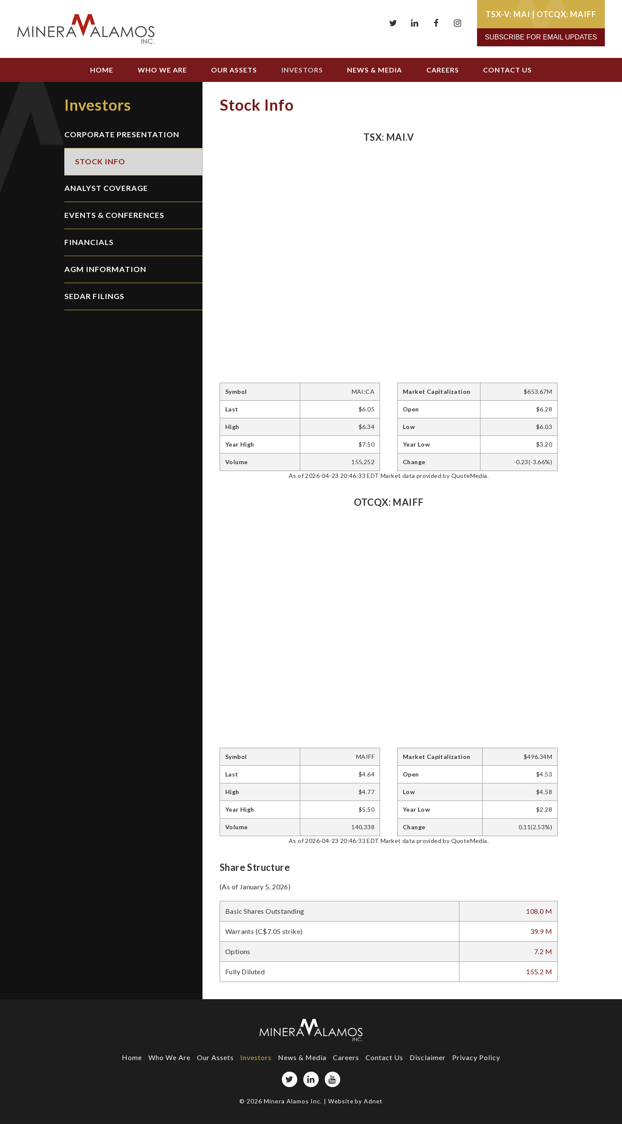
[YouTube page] (332, 1079)
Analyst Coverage (106, 188)
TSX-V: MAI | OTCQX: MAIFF (541, 14)
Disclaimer (428, 1057)
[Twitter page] (393, 23)
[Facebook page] (436, 23)
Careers (442, 70)
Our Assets (234, 70)
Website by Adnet (355, 1101)
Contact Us (507, 70)
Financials (89, 243)
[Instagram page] (457, 23)
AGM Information (105, 270)
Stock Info (100, 161)
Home (101, 70)
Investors (302, 70)
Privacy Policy (477, 1057)
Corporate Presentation (121, 134)
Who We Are (162, 70)
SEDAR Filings (94, 297)
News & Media (374, 70)
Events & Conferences (114, 216)
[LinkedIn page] (415, 23)
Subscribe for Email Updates (541, 37)
